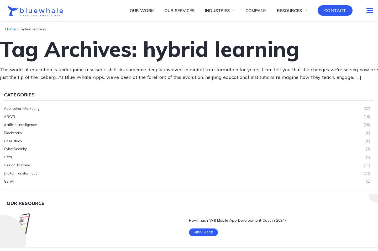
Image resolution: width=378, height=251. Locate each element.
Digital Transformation (22, 173)
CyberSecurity (15, 149)
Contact (335, 10)
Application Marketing (22, 108)
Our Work (142, 10)
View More (203, 232)
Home (10, 29)
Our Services (179, 10)
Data (8, 157)
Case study (13, 141)
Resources (289, 10)
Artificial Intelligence (20, 125)
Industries (217, 10)
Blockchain (13, 133)
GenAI (9, 181)
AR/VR (9, 116)
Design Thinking (17, 165)
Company (255, 10)
